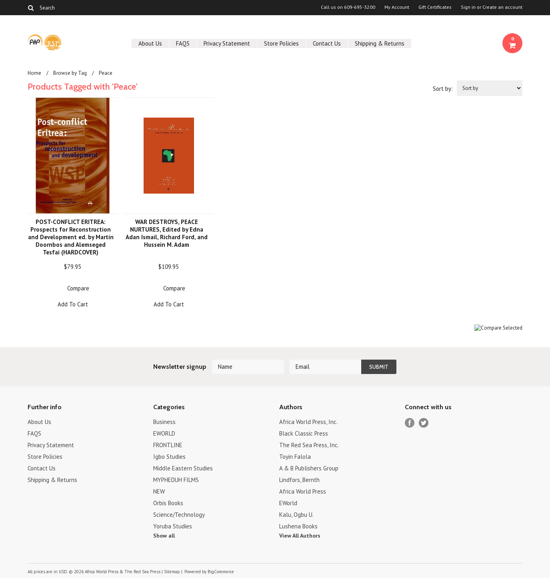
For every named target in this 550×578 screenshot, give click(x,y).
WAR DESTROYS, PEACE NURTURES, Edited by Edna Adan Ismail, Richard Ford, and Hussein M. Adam (167, 233)
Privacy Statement (227, 43)
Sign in (468, 7)
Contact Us (327, 43)
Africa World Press (302, 491)
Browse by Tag (70, 73)
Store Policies (281, 43)
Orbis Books (168, 503)
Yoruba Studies (172, 526)
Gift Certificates (435, 7)
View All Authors (299, 535)
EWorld (288, 503)
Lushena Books (298, 526)
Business (164, 422)
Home (34, 73)
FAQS (183, 43)
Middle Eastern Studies (183, 468)
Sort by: (443, 88)
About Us (150, 43)
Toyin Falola (295, 456)
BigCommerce (221, 571)
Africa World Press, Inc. (308, 422)
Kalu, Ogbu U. (296, 514)
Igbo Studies (169, 456)
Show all (164, 535)
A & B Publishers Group (308, 468)
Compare (78, 288)
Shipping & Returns (379, 43)
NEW (159, 491)
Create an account (502, 7)
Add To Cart (73, 304)
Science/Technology (179, 514)
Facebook (410, 423)
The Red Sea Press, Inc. (309, 445)
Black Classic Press (303, 433)
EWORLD (164, 433)
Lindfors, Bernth (299, 480)
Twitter (424, 423)
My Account (396, 7)
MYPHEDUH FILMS (176, 480)
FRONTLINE (167, 445)
